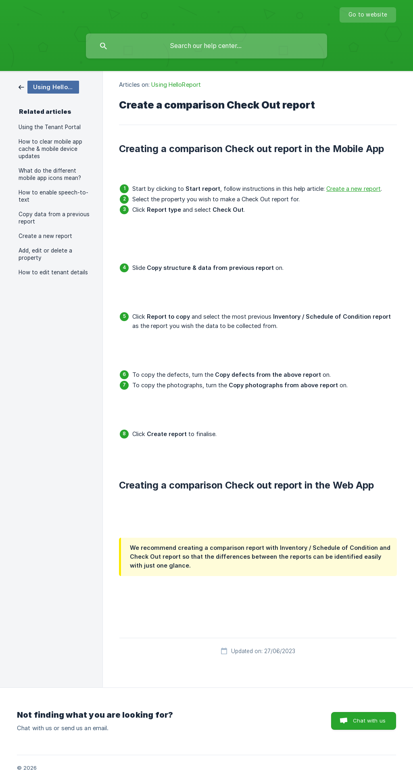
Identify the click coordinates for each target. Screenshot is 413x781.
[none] (368, 15)
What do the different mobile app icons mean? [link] (50, 174)
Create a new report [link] (45, 236)
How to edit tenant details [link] (53, 272)
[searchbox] (206, 45)
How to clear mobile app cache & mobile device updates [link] (50, 148)
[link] (49, 86)
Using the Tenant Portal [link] (50, 127)
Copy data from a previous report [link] (54, 218)
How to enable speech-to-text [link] (53, 196)
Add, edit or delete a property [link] (45, 254)
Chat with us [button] (369, 720)
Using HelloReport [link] (176, 84)
